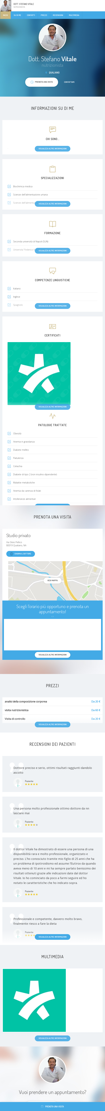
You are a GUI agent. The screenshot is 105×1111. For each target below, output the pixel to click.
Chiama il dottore (20, 553)
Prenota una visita (52, 1106)
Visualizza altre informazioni (53, 937)
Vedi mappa (52, 580)
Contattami (69, 82)
